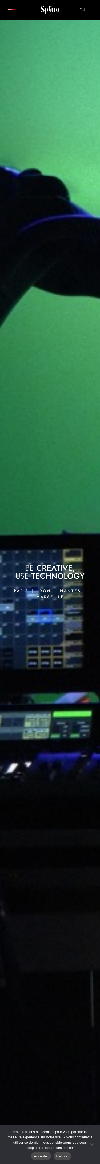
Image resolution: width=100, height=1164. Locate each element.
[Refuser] (91, 1144)
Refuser (62, 1156)
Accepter (41, 1156)
